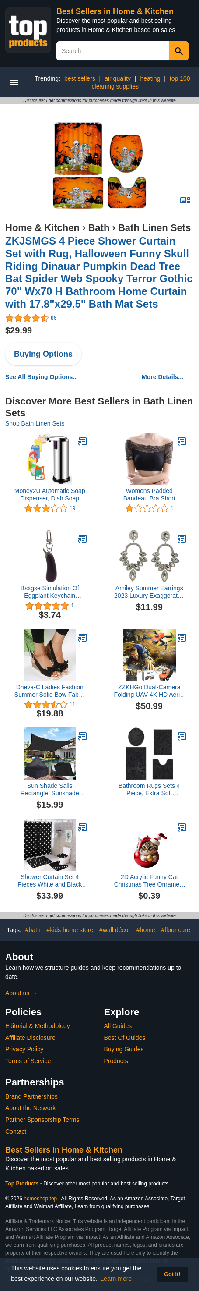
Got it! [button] (172, 1274)
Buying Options (43, 354)
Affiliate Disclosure (30, 1037)
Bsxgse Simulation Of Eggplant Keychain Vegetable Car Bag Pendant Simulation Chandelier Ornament (50, 592)
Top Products (22, 1184)
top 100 (180, 78)
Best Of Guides (125, 1037)
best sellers (79, 78)
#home (145, 929)
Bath (98, 227)
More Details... (162, 376)
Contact (15, 1131)
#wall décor (114, 929)
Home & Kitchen (42, 227)
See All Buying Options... (41, 376)
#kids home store (70, 929)
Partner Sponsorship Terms (42, 1119)
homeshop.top (40, 1198)
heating (150, 78)
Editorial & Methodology (37, 1025)
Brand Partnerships (31, 1096)
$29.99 (18, 330)
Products (116, 1060)
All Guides (118, 1025)
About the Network (30, 1107)
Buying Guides (124, 1049)
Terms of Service (28, 1060)
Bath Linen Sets (154, 227)
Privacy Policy (24, 1049)
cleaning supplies (115, 86)
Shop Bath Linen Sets (34, 423)
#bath (33, 929)
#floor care (175, 929)
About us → (21, 993)
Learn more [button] (116, 1278)
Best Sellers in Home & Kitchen (115, 11)
